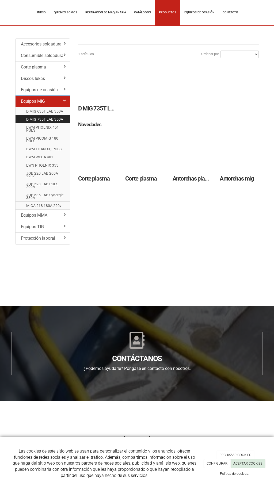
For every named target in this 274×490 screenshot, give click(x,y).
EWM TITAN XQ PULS (44, 149)
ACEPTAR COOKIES (247, 463)
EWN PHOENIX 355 (42, 165)
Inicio (41, 12)
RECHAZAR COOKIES (235, 455)
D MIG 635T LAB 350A (44, 111)
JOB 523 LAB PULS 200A (42, 185)
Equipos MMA (43, 215)
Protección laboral (43, 238)
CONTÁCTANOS (137, 358)
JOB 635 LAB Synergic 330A (44, 196)
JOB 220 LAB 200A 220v (42, 174)
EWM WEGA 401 (39, 157)
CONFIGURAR (217, 463)
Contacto (230, 12)
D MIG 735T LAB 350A (44, 119)
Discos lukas (43, 78)
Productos (167, 12)
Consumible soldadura (43, 55)
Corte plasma (43, 67)
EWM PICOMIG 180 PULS (42, 139)
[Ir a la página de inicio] (10, 12)
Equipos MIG (43, 101)
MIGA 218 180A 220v (44, 206)
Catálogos (142, 12)
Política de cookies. (234, 474)
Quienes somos (65, 12)
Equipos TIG (43, 226)
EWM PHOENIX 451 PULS (42, 128)
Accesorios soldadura (43, 44)
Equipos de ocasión (199, 12)
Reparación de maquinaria (105, 12)
